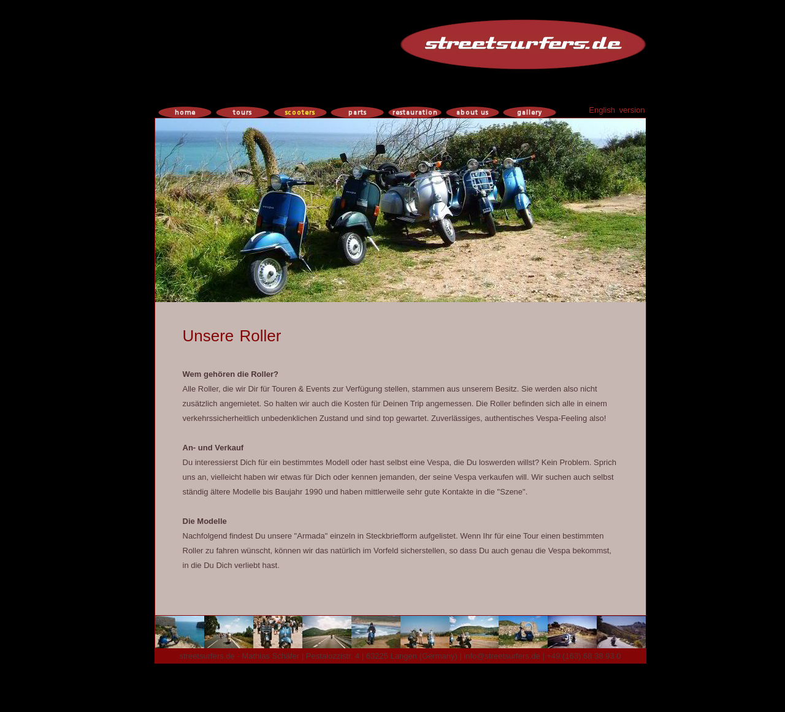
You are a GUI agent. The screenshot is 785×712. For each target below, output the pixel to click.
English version (617, 110)
